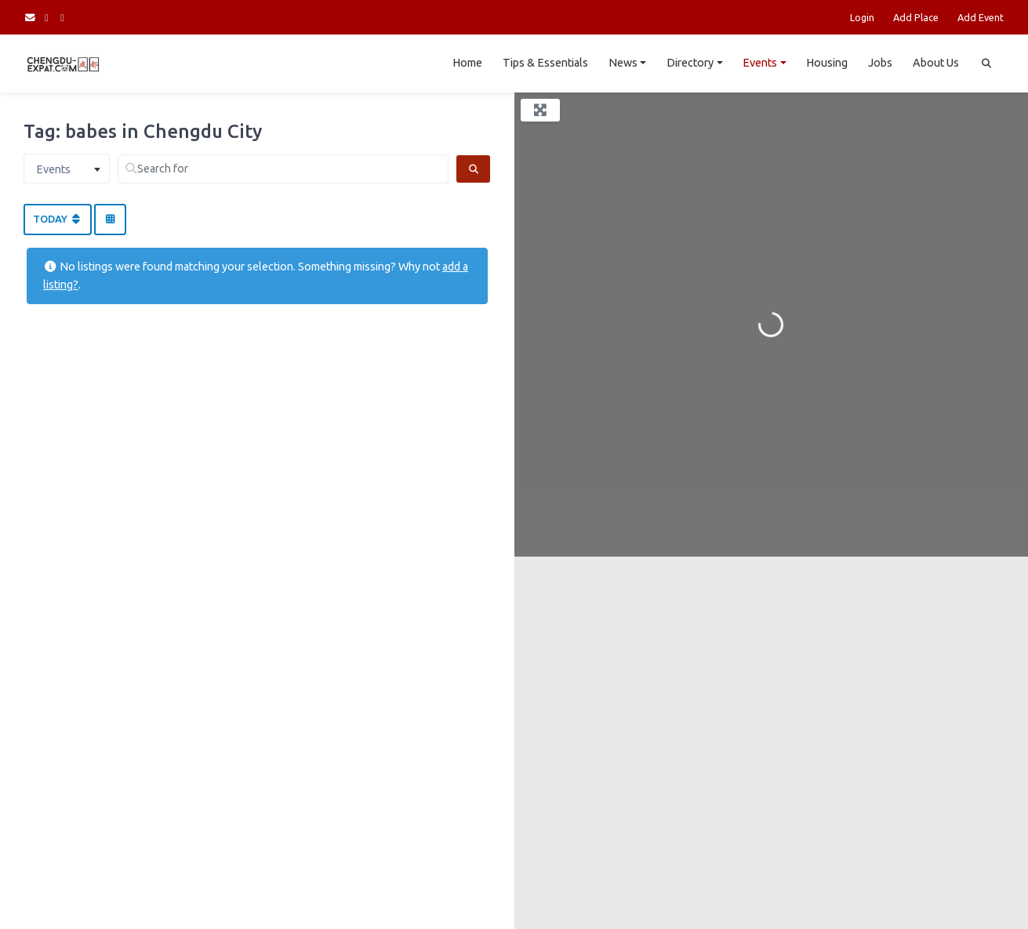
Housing (827, 62)
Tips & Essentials (545, 62)
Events (760, 62)
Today (57, 218)
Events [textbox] (53, 169)
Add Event (980, 17)
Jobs (880, 62)
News (623, 62)
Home (467, 62)
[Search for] (283, 168)
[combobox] (67, 168)
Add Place (916, 17)
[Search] (473, 169)
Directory (690, 62)
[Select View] (109, 219)
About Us (936, 62)
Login (862, 17)
